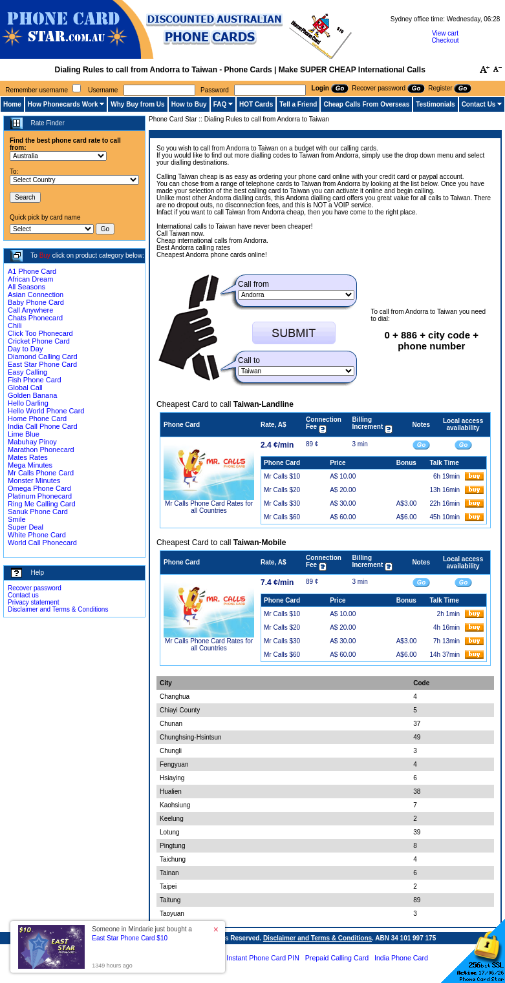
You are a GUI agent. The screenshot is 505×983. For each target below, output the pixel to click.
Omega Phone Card (39, 488)
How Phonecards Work (63, 104)
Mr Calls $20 (282, 489)
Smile (17, 519)
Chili (14, 325)
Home (12, 104)
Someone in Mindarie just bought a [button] (142, 934)
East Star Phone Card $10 (129, 938)
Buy (44, 255)
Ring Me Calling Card (42, 504)
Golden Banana (32, 395)
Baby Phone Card (36, 302)
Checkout (444, 40)
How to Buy (189, 104)
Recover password (34, 588)
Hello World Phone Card (46, 411)
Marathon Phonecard (41, 449)
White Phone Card (37, 535)
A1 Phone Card (32, 271)
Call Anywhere (30, 310)
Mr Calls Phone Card (41, 473)
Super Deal (25, 527)
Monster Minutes (34, 480)
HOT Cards (256, 104)
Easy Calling (27, 372)
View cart (445, 33)
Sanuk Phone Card (38, 511)
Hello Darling (28, 403)
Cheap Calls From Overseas (366, 104)
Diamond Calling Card (43, 356)
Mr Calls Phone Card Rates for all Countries (209, 507)
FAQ (220, 104)
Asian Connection (35, 294)
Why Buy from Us (137, 104)
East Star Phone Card (42, 364)
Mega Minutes (30, 465)
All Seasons (26, 287)
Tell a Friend (298, 104)
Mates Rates (28, 457)
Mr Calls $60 (282, 517)
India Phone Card (401, 958)
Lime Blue (23, 434)
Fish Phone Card (34, 380)
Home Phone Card (37, 418)
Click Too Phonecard (40, 333)
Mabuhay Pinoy (32, 442)
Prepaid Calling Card (337, 958)
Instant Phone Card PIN (262, 958)
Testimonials (435, 104)
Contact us (23, 595)
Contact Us (479, 104)
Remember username (36, 90)
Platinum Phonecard (40, 496)
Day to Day (25, 349)
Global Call (25, 387)
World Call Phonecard (42, 542)
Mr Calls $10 (282, 476)
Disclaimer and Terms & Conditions (58, 609)
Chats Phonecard (35, 318)
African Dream (30, 279)
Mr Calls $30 (282, 503)
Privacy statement (33, 602)
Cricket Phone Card (39, 341)
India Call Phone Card (43, 426)
